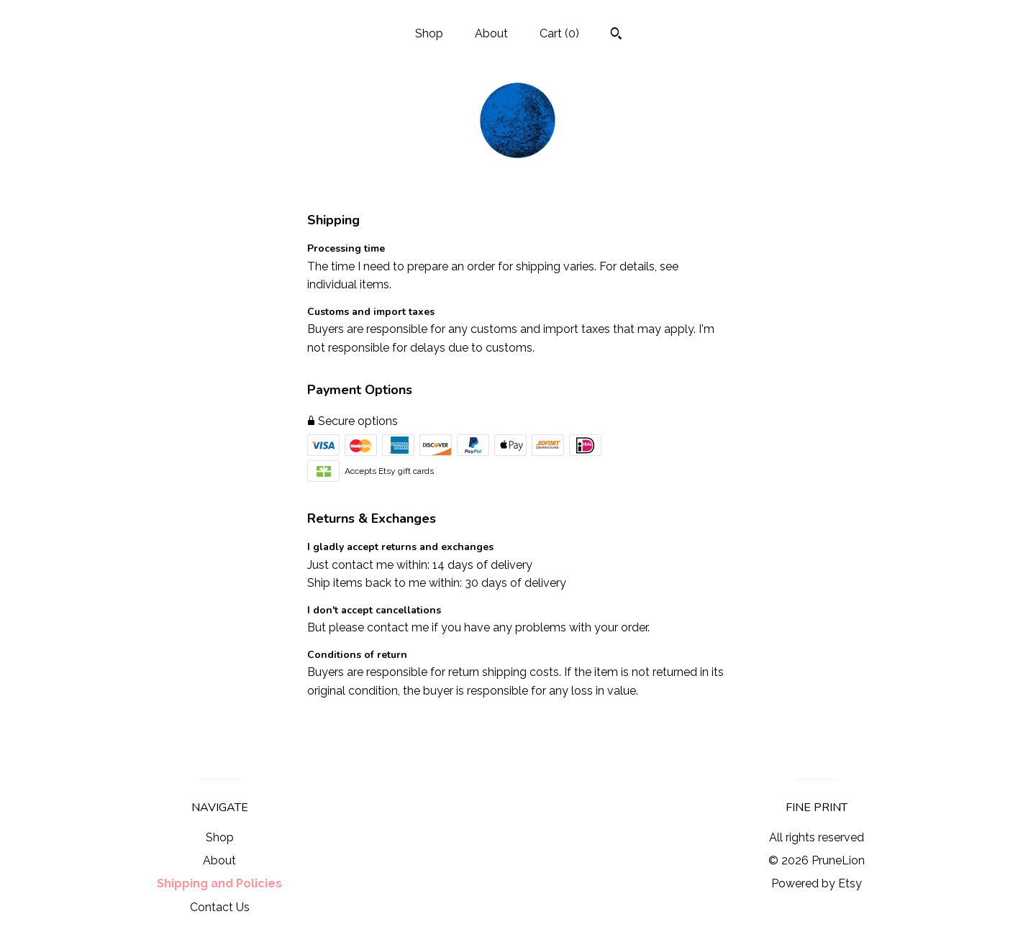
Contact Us (220, 907)
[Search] (616, 35)
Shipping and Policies (219, 883)
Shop (429, 33)
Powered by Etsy (816, 883)
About (491, 33)
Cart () (559, 33)
